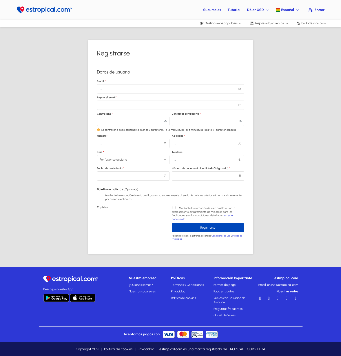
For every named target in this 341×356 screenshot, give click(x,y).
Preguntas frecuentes (228, 309)
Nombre (103, 135)
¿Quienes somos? (141, 285)
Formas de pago (224, 285)
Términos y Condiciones (187, 285)
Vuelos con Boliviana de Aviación (229, 300)
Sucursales (212, 10)
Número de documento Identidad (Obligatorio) (201, 168)
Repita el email (107, 97)
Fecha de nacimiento (110, 168)
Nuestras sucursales (142, 291)
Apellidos (178, 135)
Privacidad (178, 291)
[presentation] (130, 219)
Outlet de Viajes (224, 315)
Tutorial (234, 10)
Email (101, 81)
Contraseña (105, 113)
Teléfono (177, 152)
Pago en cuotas (223, 291)
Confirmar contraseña (186, 113)
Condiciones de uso (221, 235)
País (100, 152)
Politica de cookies (183, 298)
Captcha (102, 207)
